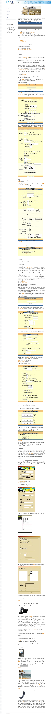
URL (18, 79)
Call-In (27, 49)
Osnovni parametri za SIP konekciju (23, 56)
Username (21, 32)
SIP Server (19, 181)
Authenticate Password (21, 361)
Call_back (30, 49)
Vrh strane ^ (19, 446)
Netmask (21, 39)
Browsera (41, 78)
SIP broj (24, 182)
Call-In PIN (19, 702)
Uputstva (8, 11)
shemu (18, 61)
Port (18, 483)
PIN (24, 681)
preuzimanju (20, 461)
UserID (33, 32)
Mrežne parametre (26, 57)
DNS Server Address (23, 41)
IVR (18, 641)
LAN (42, 67)
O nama (8, 8)
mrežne (39, 450)
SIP (26, 245)
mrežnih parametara (20, 94)
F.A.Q (8, 14)
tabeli (18, 450)
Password (21, 33)
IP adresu (23, 79)
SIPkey (30, 32)
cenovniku (35, 629)
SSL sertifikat (22, 662)
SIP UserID (19, 182)
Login (8, 17)
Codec (33, 29)
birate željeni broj (37, 684)
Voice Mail (24, 49)
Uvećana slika (20, 92)
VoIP (31, 616)
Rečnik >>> (24, 710)
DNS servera (24, 74)
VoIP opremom (20, 49)
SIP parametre (28, 179)
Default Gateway (22, 40)
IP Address (24, 72)
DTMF (43, 183)
